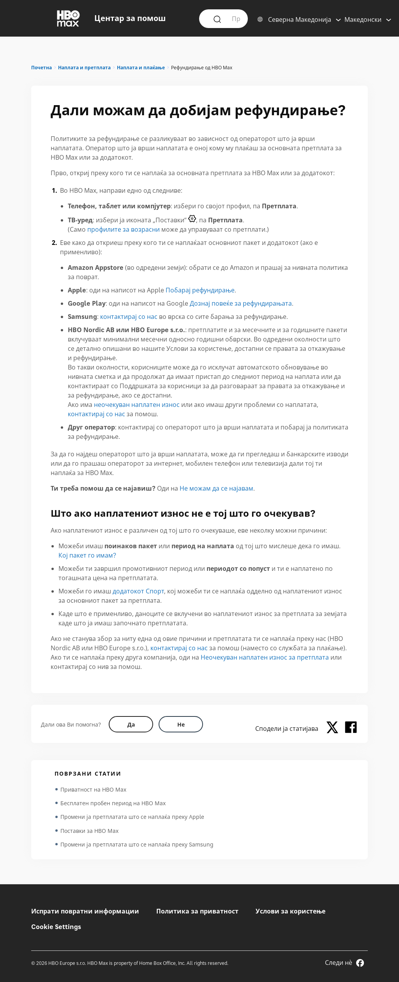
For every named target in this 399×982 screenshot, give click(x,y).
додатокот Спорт (138, 591)
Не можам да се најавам (216, 488)
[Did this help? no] (181, 724)
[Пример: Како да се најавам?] (235, 18)
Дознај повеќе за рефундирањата (241, 303)
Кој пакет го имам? (87, 555)
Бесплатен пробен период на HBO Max (113, 803)
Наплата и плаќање (141, 67)
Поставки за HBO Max (89, 831)
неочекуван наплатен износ (137, 404)
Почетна (41, 67)
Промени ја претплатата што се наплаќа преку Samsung (137, 845)
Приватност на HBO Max (93, 789)
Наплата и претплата (84, 67)
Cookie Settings (56, 926)
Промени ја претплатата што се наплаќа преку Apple (132, 817)
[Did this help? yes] (131, 724)
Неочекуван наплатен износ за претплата (265, 657)
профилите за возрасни (123, 229)
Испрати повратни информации (85, 911)
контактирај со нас (128, 316)
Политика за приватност (197, 911)
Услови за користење (290, 911)
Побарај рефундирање (200, 290)
